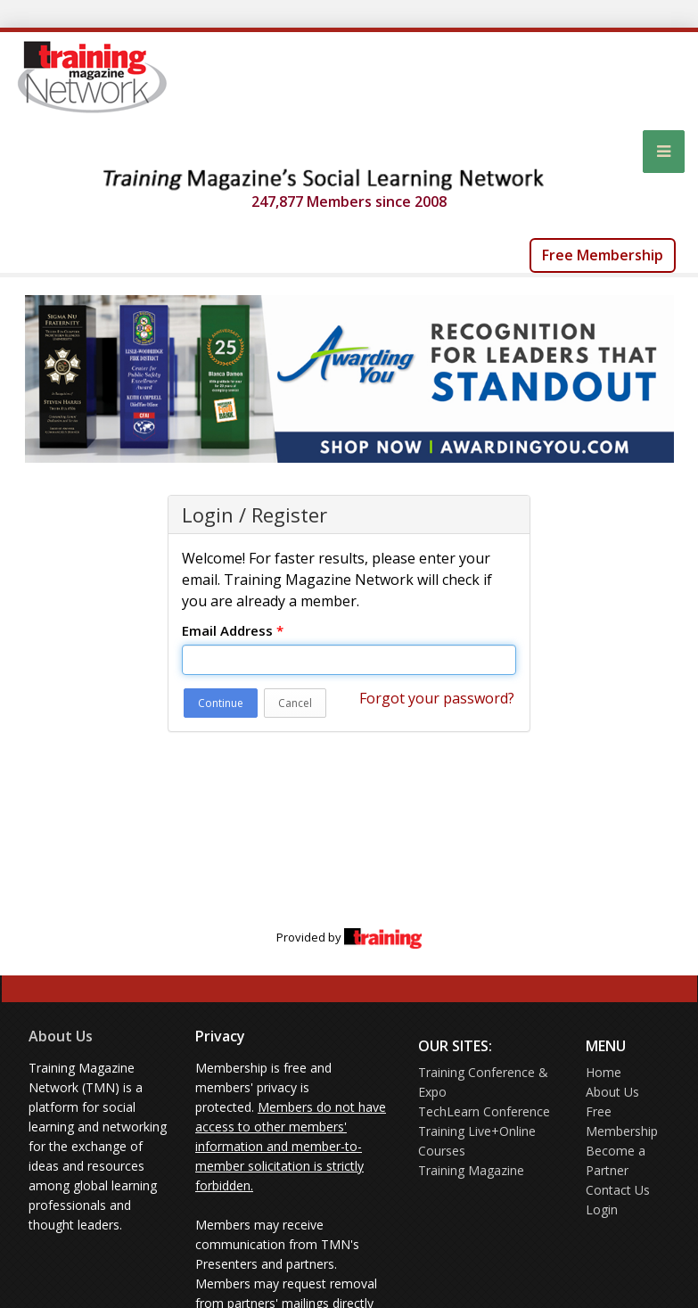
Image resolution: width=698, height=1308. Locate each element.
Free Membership (602, 255)
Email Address (232, 630)
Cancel (295, 703)
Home (603, 1072)
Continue (220, 703)
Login (602, 1209)
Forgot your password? (436, 698)
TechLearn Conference (484, 1111)
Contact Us (618, 1189)
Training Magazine (471, 1170)
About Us (61, 1036)
